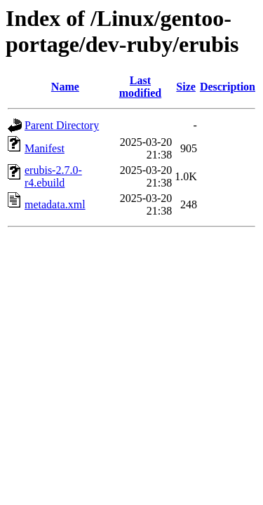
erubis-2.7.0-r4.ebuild (53, 176)
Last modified (140, 86)
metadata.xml (55, 204)
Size (186, 87)
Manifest (45, 148)
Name (65, 87)
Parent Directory (62, 125)
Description (227, 87)
